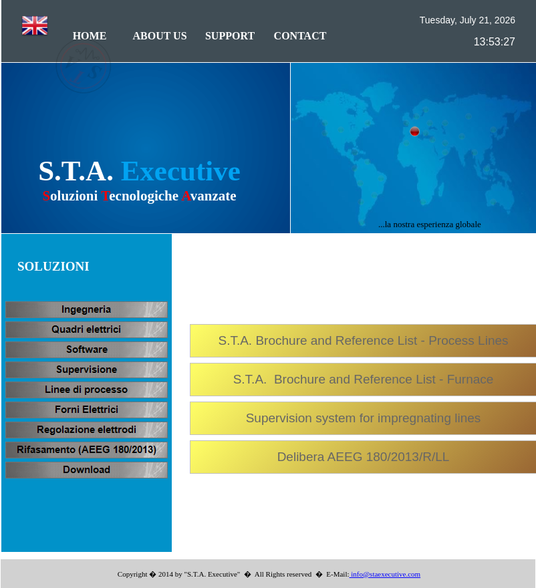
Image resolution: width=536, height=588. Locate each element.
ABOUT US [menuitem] (159, 35)
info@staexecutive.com (385, 574)
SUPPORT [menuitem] (230, 35)
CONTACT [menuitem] (300, 35)
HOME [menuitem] (90, 35)
